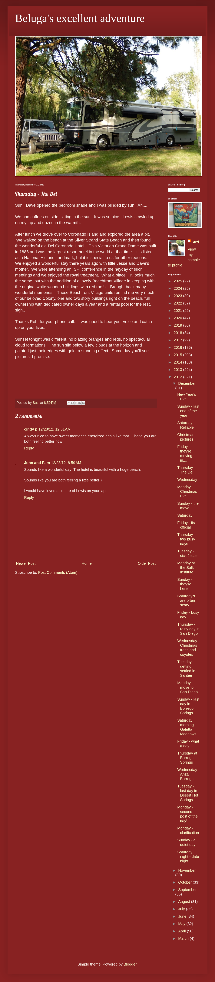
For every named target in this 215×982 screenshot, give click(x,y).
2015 (178, 355)
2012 (178, 377)
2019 (178, 325)
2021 (178, 310)
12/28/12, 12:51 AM (54, 429)
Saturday (184, 515)
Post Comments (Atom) (57, 572)
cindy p (30, 429)
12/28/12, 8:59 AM (66, 463)
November (187, 870)
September (187, 890)
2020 (178, 318)
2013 (178, 370)
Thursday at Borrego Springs (187, 757)
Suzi (195, 242)
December (187, 383)
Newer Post (25, 563)
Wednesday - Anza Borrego (188, 774)
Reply (29, 448)
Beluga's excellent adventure (80, 18)
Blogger (130, 964)
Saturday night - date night (188, 856)
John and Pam (37, 463)
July (182, 909)
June (182, 916)
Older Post (147, 563)
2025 (178, 281)
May (182, 924)
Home (87, 563)
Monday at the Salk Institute (186, 567)
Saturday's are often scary (186, 600)
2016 (178, 347)
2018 (178, 333)
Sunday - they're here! (184, 584)
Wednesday (187, 479)
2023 (178, 296)
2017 (178, 340)
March (184, 938)
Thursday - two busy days (186, 539)
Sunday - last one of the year (188, 410)
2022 (178, 303)
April (182, 931)
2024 (178, 288)
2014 (178, 362)
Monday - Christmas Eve (187, 491)
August (184, 901)
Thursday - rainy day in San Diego (188, 628)
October (185, 882)
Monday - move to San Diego (187, 687)
